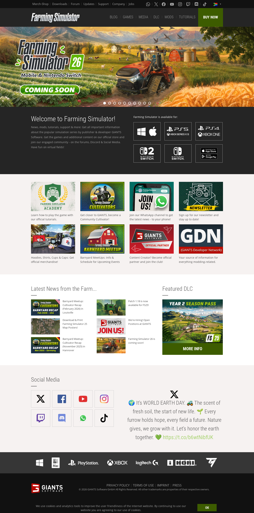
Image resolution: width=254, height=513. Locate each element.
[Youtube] (172, 4)
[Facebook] (164, 4)
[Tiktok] (205, 4)
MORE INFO (192, 348)
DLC (156, 17)
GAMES (128, 17)
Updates (88, 4)
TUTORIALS (187, 17)
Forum (75, 4)
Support (103, 4)
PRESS (177, 485)
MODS (169, 17)
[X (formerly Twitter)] (156, 4)
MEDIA (143, 17)
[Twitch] (188, 4)
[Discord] (196, 4)
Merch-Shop (40, 4)
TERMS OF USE (143, 485)
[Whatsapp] (148, 4)
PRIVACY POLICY (118, 485)
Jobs (131, 4)
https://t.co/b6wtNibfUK (188, 437)
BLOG (113, 17)
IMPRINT (163, 485)
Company (118, 4)
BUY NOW (210, 17)
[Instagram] (180, 4)
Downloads (59, 4)
